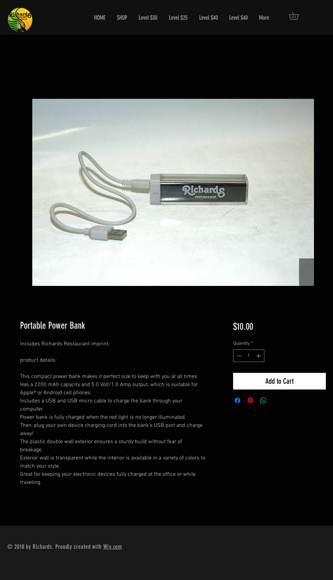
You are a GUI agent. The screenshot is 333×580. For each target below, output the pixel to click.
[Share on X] (276, 400)
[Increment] (259, 356)
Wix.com (112, 546)
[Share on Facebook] (237, 400)
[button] (297, 16)
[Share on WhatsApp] (263, 400)
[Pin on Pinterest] (250, 400)
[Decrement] (238, 356)
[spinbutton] (249, 356)
